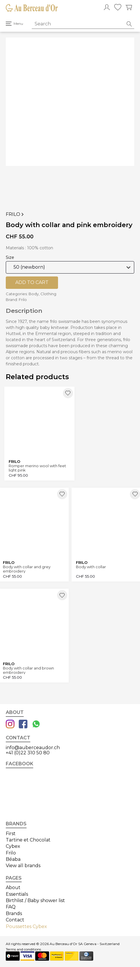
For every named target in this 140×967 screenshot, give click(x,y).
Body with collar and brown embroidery (28, 670)
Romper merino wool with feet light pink (37, 468)
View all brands (23, 865)
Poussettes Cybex (26, 926)
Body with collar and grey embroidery (27, 569)
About (13, 887)
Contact (15, 920)
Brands (14, 913)
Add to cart (31, 282)
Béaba (13, 859)
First (11, 833)
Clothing (48, 293)
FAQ (11, 907)
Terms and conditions (23, 949)
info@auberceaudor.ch (33, 747)
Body (34, 293)
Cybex (13, 846)
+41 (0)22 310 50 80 (28, 752)
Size (10, 257)
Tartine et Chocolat (28, 840)
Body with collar (91, 567)
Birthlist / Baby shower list (35, 900)
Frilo (15, 214)
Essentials (17, 894)
